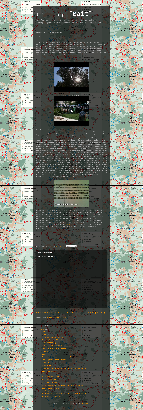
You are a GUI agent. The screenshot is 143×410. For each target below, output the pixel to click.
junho (45, 332)
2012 (43, 329)
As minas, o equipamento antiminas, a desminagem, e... (65, 394)
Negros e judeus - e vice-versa (55, 348)
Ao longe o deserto (50, 382)
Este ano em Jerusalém (51, 396)
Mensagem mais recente (49, 313)
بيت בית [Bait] (64, 14)
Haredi (68, 224)
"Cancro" (45, 351)
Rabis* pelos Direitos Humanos (54, 360)
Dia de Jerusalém (49, 371)
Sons (44, 354)
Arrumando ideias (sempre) (53, 337)
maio (45, 335)
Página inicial (75, 313)
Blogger (85, 403)
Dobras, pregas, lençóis (52, 346)
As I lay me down (49, 380)
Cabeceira (46, 363)
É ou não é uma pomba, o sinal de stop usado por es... (65, 368)
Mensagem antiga (97, 313)
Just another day (49, 343)
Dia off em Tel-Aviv (50, 374)
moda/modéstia (47, 365)
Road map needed (48, 391)
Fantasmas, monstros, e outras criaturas (59, 357)
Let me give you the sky (52, 388)
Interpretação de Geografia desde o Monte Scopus (62, 385)
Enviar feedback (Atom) (56, 317)
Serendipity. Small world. (53, 340)
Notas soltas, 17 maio (51, 377)
